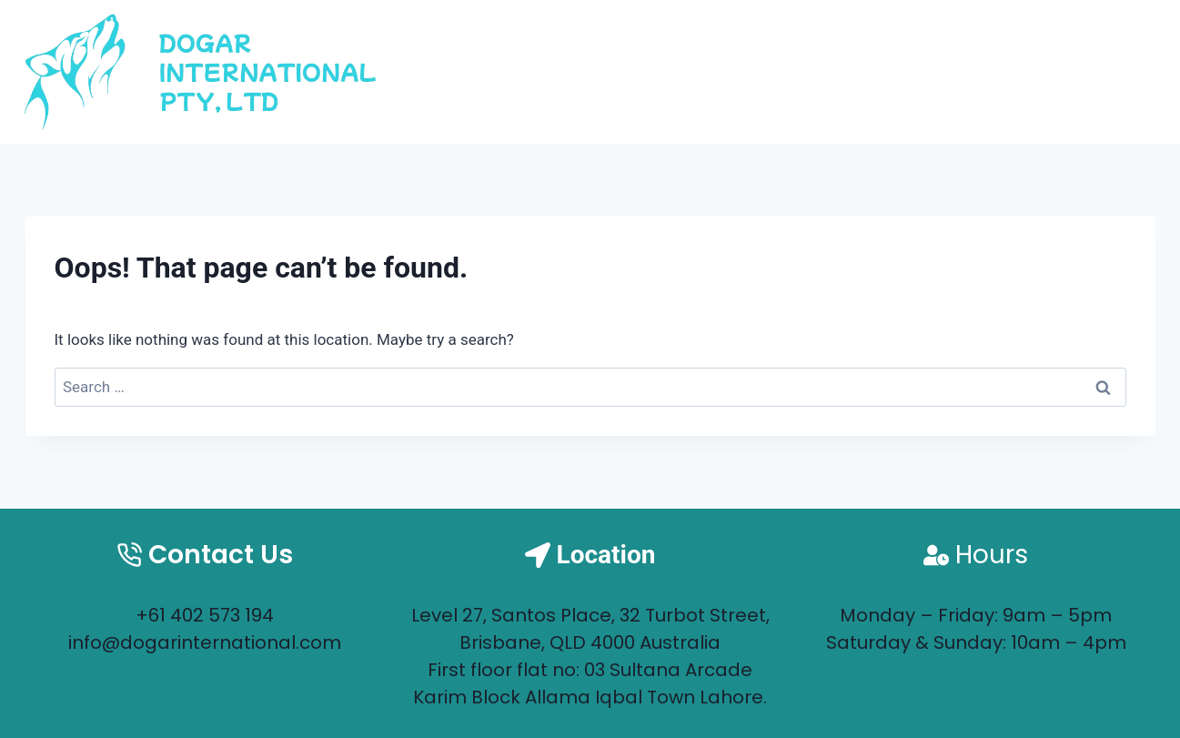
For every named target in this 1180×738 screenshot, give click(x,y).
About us (936, 71)
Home (822, 71)
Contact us (1079, 71)
